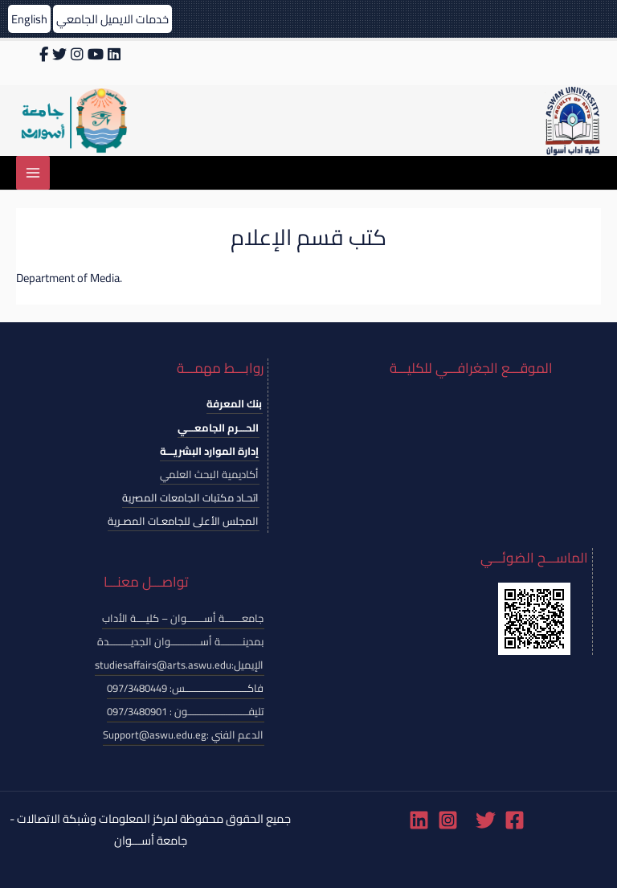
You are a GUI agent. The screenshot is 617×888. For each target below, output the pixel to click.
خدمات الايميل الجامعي (112, 19)
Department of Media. (69, 277)
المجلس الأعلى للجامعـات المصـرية (183, 520)
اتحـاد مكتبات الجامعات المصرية (190, 497)
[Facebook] (515, 820)
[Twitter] (486, 820)
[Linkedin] (419, 820)
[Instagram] (448, 820)
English (29, 19)
